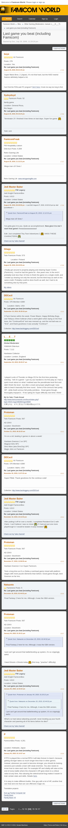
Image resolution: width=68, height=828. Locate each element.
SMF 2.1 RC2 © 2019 (8, 825)
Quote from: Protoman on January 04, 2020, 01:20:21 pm (28, 694)
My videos (7, 287)
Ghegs (7, 249)
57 (39, 809)
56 (36, 809)
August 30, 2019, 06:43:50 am (14, 265)
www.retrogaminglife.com (27, 179)
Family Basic (8, 795)
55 (33, 809)
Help (45, 825)
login (34, 2)
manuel (47, 24)
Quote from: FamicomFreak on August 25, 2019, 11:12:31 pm (30, 213)
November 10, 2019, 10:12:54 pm (15, 517)
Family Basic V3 (10, 798)
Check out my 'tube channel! (14, 241)
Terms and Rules (53, 825)
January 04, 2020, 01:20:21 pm (14, 633)
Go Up (5, 809)
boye (6, 54)
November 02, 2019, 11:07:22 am (15, 473)
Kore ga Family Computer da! (14, 793)
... (21, 809)
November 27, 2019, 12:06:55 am (15, 561)
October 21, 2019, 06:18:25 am (14, 431)
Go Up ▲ (63, 825)
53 (26, 809)
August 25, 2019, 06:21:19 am (14, 70)
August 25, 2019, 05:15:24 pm (14, 114)
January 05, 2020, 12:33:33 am (14, 689)
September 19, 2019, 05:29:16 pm (15, 311)
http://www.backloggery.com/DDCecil (25, 329)
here (35, 776)
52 (23, 809)
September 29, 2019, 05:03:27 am (15, 362)
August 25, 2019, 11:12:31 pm (14, 161)
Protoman (9, 412)
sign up (42, 2)
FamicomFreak (11, 139)
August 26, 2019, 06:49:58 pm (14, 205)
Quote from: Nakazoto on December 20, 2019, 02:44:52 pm (29, 639)
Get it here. (36, 87)
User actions (59, 48)
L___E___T (55, 24)
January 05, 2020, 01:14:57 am (14, 753)
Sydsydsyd (9, 95)
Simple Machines (22, 825)
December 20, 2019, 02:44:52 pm (15, 593)
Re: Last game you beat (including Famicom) (21, 67)
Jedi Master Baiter (13, 187)
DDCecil (8, 295)
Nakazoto (9, 585)
